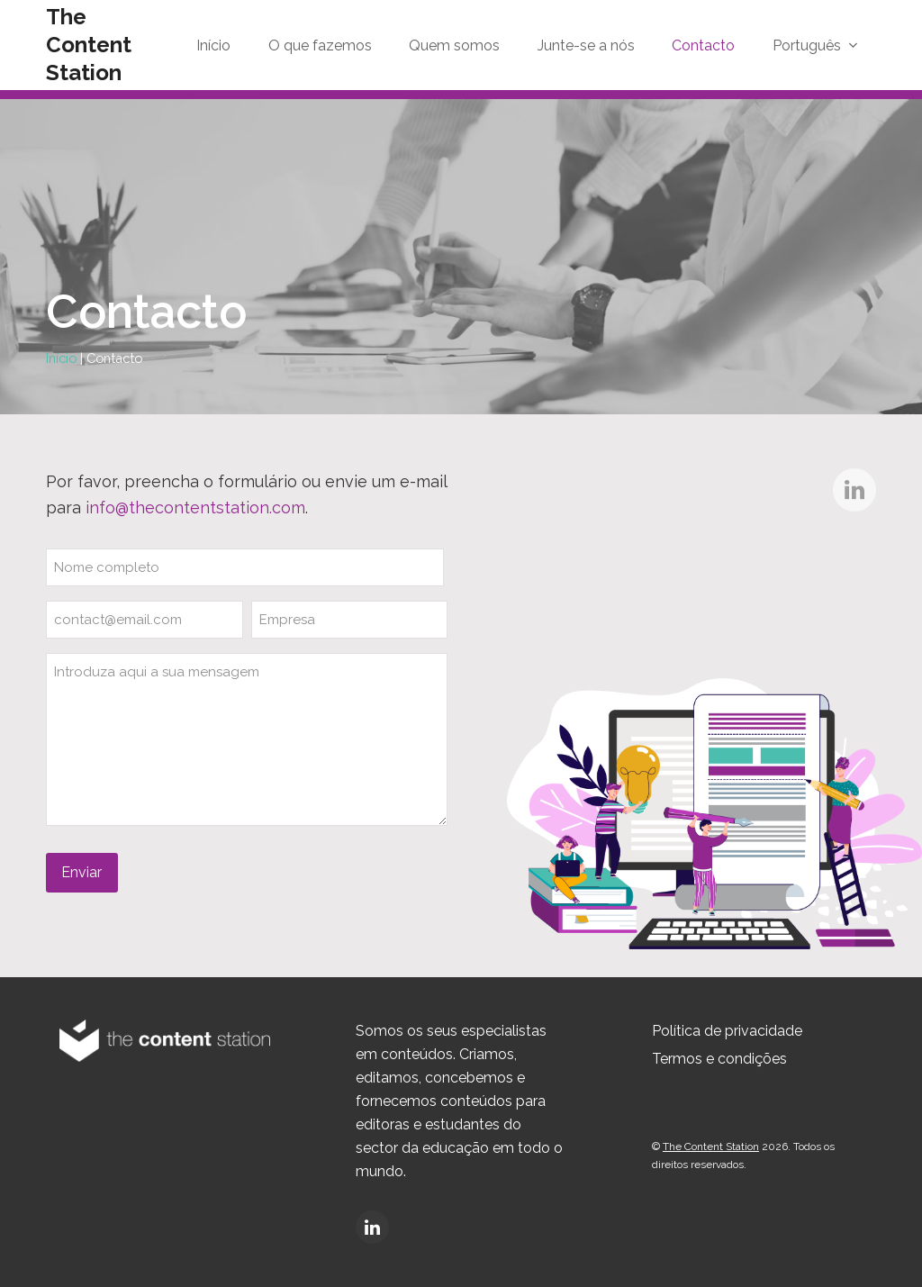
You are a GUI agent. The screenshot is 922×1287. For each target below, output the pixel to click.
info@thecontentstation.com (195, 507)
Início (61, 358)
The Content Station (88, 45)
